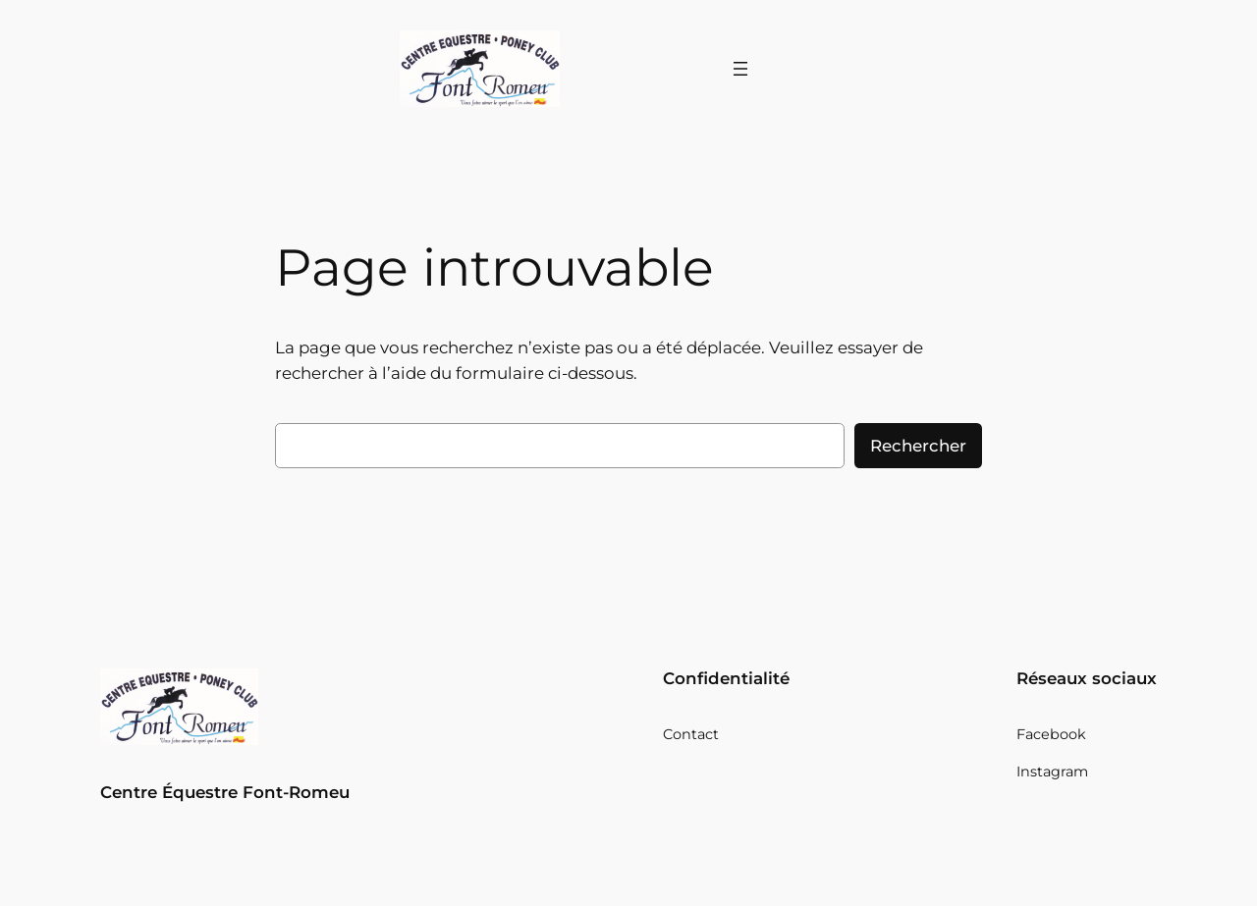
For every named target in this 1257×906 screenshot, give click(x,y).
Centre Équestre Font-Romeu (225, 792)
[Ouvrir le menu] (740, 68)
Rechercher (918, 445)
